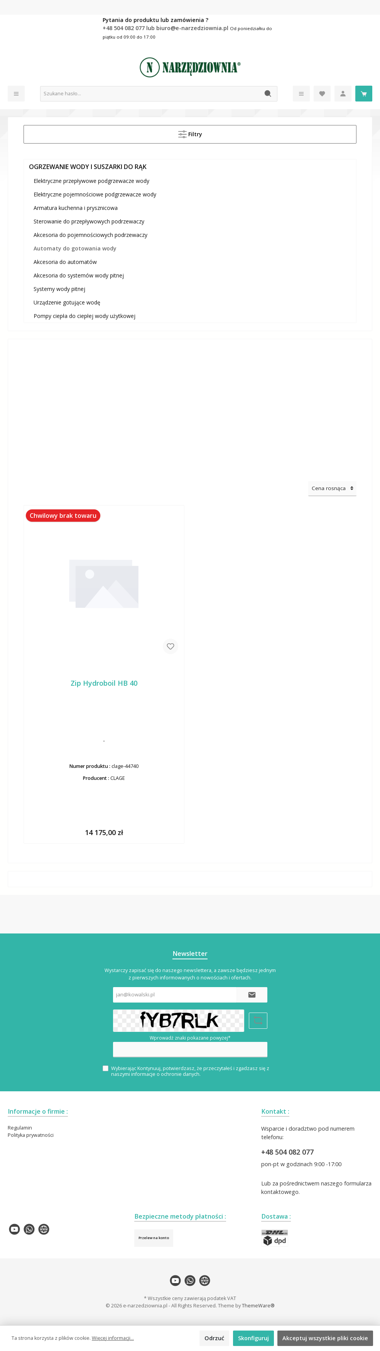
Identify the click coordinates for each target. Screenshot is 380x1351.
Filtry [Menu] (190, 133)
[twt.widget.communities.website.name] (44, 1229)
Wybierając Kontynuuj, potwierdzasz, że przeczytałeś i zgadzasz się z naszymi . (190, 1071)
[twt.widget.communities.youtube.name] (14, 1229)
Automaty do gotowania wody (75, 248)
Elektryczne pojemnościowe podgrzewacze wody (95, 194)
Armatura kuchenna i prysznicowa (76, 207)
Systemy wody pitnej (59, 289)
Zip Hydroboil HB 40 (104, 683)
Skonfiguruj (253, 1338)
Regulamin (20, 1127)
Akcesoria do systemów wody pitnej (79, 275)
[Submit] (251, 995)
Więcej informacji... (113, 1338)
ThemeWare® (258, 1305)
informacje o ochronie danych (165, 1074)
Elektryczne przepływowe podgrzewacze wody (91, 180)
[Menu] (16, 93)
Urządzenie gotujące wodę (67, 302)
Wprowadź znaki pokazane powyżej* (190, 1038)
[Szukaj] (268, 93)
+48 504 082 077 (287, 1152)
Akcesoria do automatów (65, 261)
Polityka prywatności (31, 1135)
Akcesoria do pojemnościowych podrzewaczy (90, 234)
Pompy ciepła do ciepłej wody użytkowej (84, 316)
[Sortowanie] (332, 488)
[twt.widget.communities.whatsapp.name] (29, 1229)
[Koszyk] (363, 93)
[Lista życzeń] (322, 93)
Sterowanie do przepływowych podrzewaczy (89, 221)
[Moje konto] (342, 93)
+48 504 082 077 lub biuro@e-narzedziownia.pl (166, 28)
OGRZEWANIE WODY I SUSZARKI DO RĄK (88, 166)
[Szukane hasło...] (150, 93)
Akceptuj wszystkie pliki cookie (325, 1338)
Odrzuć (214, 1338)
